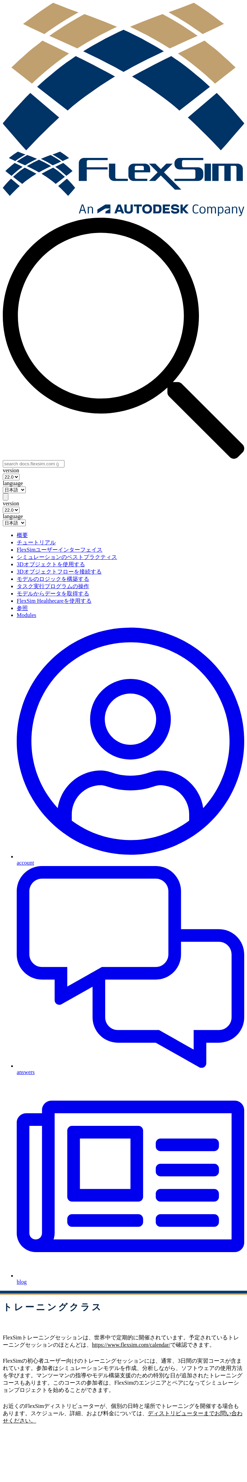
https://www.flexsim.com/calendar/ (131, 1345)
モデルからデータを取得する (53, 593)
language (13, 483)
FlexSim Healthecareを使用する (54, 601)
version (11, 470)
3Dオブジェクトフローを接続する (59, 572)
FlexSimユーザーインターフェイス (59, 550)
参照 (22, 608)
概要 (22, 535)
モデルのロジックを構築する (53, 579)
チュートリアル (36, 542)
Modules (26, 615)
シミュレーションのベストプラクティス (67, 557)
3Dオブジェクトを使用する (51, 564)
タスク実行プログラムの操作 (53, 586)
